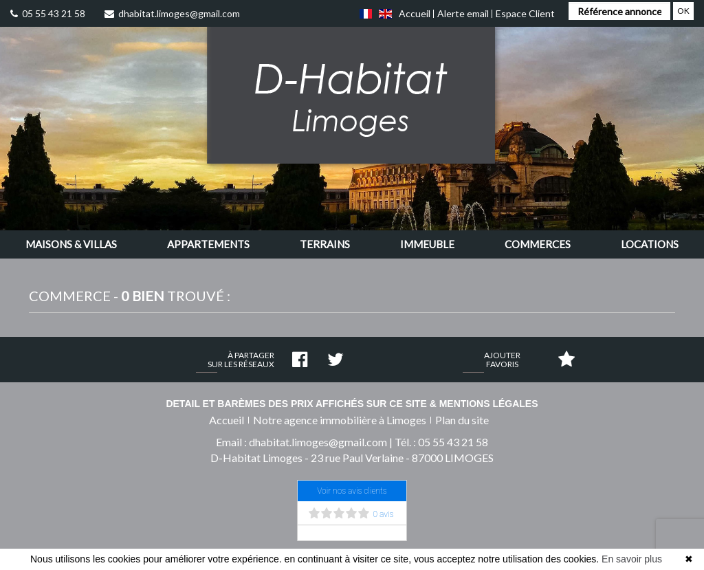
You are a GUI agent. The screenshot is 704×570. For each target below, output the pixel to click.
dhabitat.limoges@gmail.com (172, 13)
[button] (71, 244)
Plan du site (462, 419)
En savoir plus (632, 558)
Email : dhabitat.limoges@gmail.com (301, 441)
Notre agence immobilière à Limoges (339, 419)
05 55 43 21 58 (47, 13)
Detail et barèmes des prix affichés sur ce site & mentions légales (352, 403)
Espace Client (525, 13)
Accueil (414, 13)
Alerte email (463, 13)
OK (683, 11)
